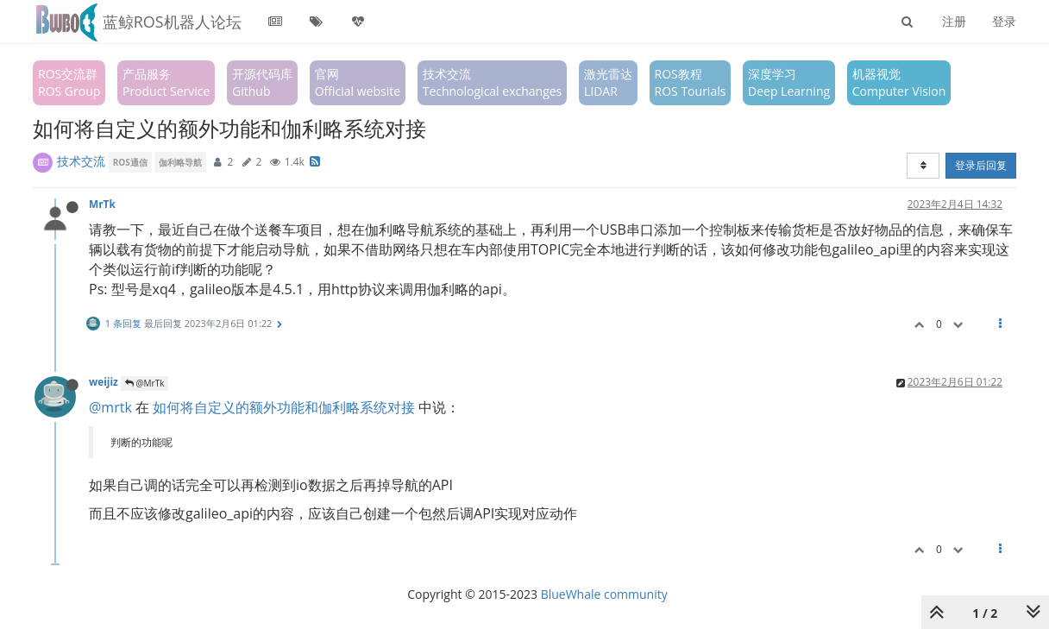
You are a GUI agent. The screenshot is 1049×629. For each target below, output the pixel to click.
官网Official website (357, 82)
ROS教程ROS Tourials (690, 82)
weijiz (103, 381)
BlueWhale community (604, 594)
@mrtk (110, 407)
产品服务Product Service (166, 82)
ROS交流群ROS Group (69, 82)
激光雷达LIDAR (608, 82)
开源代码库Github (262, 82)
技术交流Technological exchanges (492, 82)
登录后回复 (981, 165)
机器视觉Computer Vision (899, 82)
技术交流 (81, 161)
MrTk (102, 204)
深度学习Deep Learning (789, 82)
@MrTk (144, 383)
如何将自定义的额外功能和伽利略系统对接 (284, 407)
